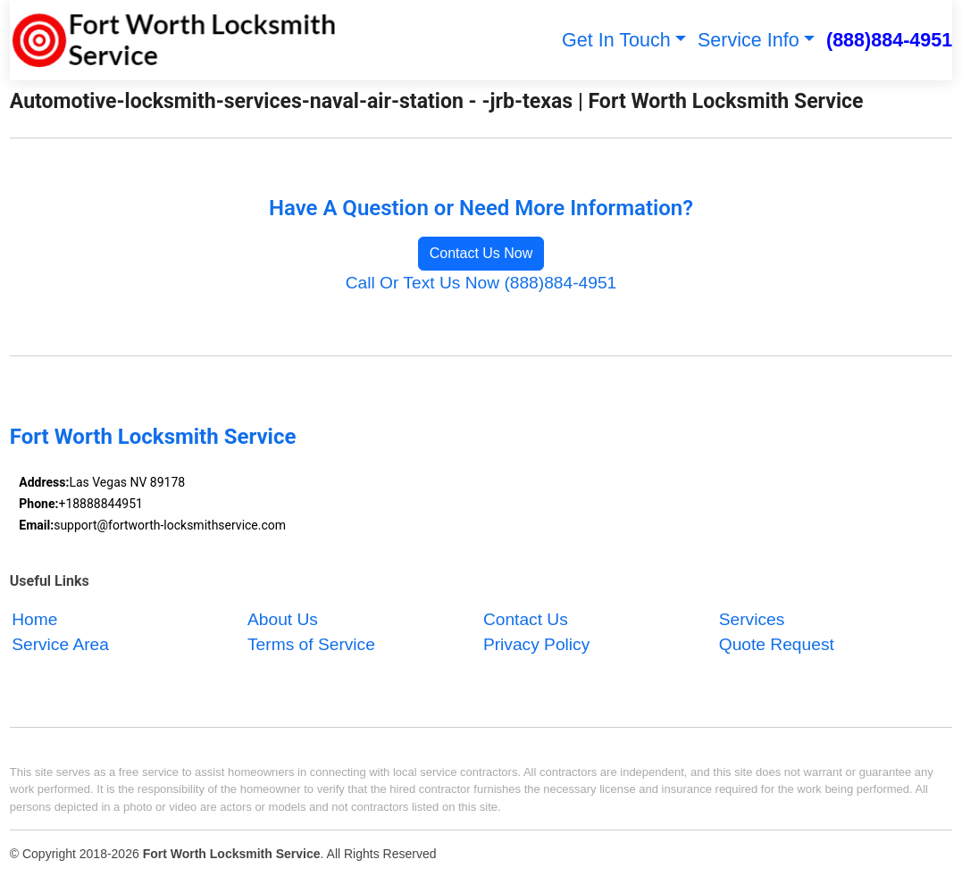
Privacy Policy (536, 645)
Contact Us (525, 619)
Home (34, 619)
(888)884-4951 (889, 40)
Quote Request (776, 645)
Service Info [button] (748, 40)
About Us (282, 619)
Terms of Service (311, 645)
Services (752, 619)
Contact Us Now (481, 253)
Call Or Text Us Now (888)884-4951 (481, 282)
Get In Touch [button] (616, 40)
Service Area (60, 645)
